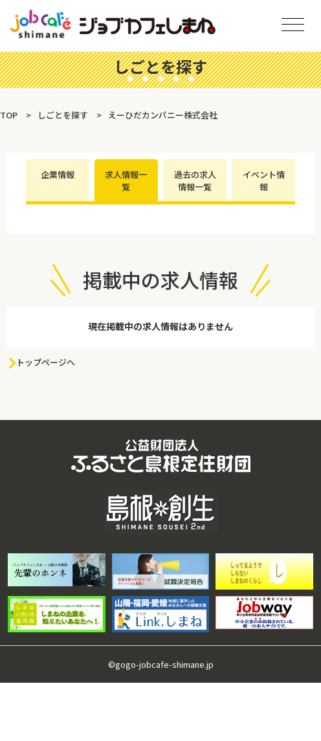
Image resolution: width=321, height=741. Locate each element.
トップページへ (45, 362)
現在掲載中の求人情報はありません (160, 326)
